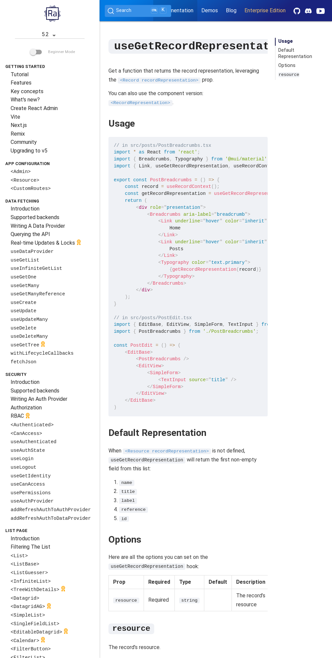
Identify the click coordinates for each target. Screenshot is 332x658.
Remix (18, 134)
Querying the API (30, 234)
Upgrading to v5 (29, 151)
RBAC (21, 416)
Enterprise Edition (265, 10)
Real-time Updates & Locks (47, 243)
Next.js (19, 125)
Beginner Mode (52, 51)
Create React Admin (34, 108)
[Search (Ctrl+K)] (138, 11)
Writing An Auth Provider (39, 399)
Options (287, 65)
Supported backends (35, 217)
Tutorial (20, 74)
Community (24, 142)
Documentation (175, 10)
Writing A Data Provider (38, 226)
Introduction (25, 209)
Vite (15, 117)
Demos (209, 10)
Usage (285, 41)
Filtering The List (30, 547)
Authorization (26, 407)
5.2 (50, 35)
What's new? (25, 99)
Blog (231, 10)
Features (21, 83)
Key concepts (27, 91)
